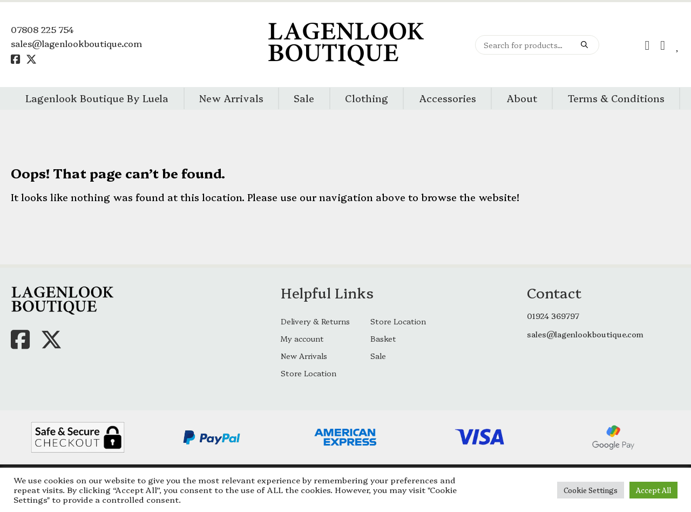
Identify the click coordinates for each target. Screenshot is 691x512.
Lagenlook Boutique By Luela (96, 98)
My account (302, 338)
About (521, 98)
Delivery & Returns (315, 321)
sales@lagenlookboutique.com (76, 43)
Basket (383, 338)
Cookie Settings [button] (591, 490)
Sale (304, 98)
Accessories (447, 98)
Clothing (366, 98)
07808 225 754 (42, 29)
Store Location (398, 321)
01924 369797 (553, 316)
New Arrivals (231, 98)
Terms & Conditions (616, 98)
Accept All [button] (653, 490)
